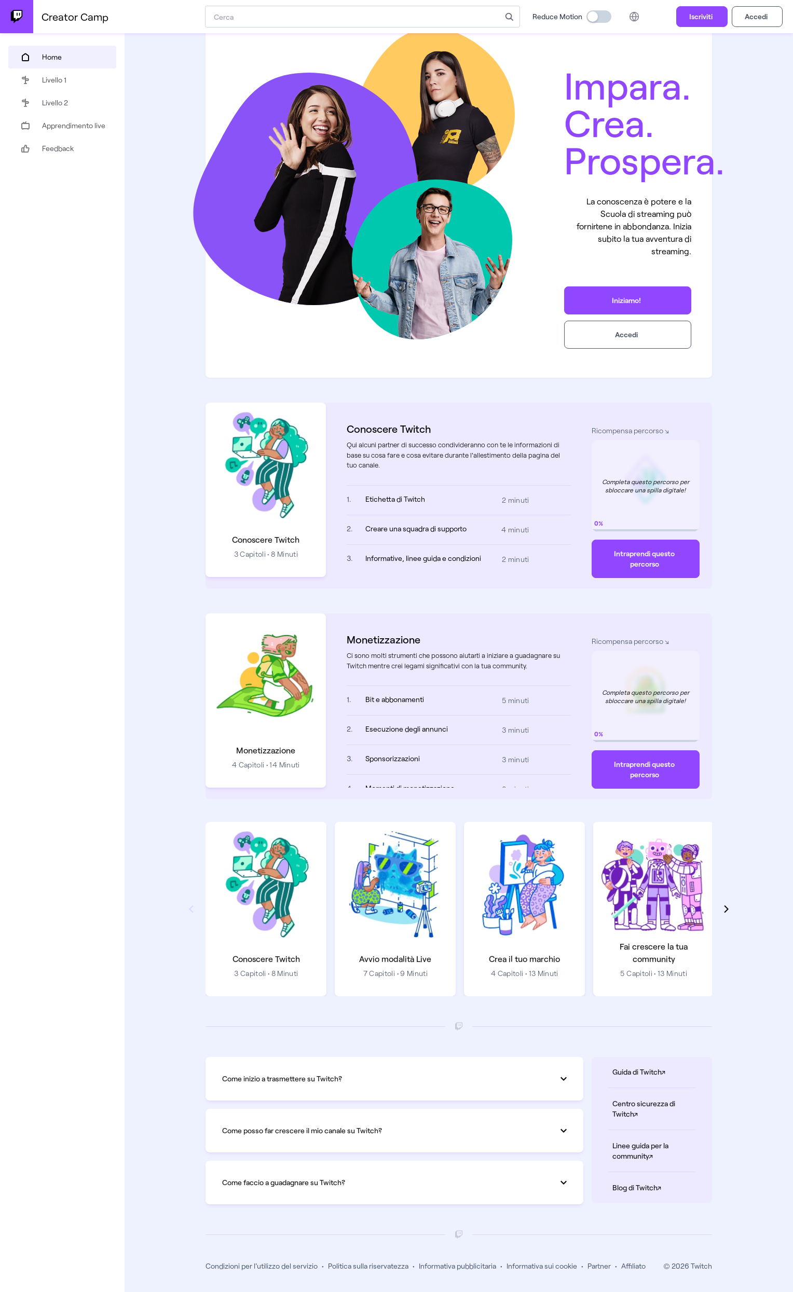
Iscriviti (701, 16)
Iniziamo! (626, 300)
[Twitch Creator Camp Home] (16, 16)
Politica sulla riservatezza (368, 1265)
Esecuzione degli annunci (406, 728)
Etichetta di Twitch (395, 498)
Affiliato (633, 1265)
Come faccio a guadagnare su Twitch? (394, 1182)
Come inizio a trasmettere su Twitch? (394, 1078)
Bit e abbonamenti (394, 699)
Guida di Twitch (653, 1071)
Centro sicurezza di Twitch (653, 1108)
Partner (599, 1265)
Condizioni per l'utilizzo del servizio (262, 1265)
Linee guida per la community (653, 1150)
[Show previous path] (191, 909)
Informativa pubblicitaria (457, 1265)
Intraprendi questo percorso (644, 558)
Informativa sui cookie (542, 1265)
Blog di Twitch (653, 1187)
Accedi (756, 16)
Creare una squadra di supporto (416, 528)
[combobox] (352, 16)
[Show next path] (726, 909)
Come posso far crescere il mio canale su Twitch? (394, 1130)
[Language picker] (634, 16)
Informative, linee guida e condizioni (423, 558)
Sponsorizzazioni (392, 758)
